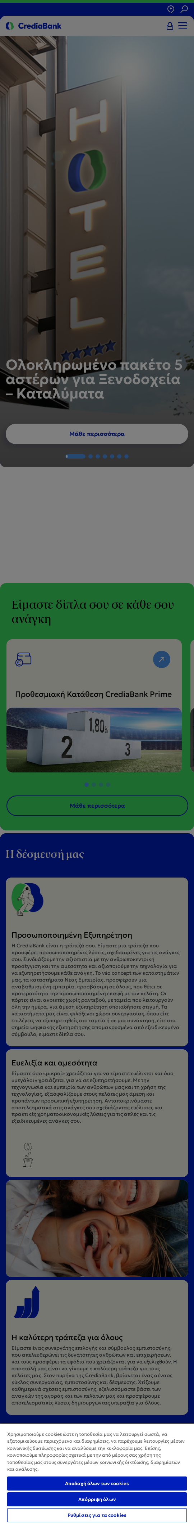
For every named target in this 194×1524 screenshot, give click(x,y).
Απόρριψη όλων (97, 1499)
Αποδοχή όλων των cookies (97, 1483)
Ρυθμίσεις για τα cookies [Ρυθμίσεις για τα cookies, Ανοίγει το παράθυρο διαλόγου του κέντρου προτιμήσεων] (97, 1515)
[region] (97, 1473)
